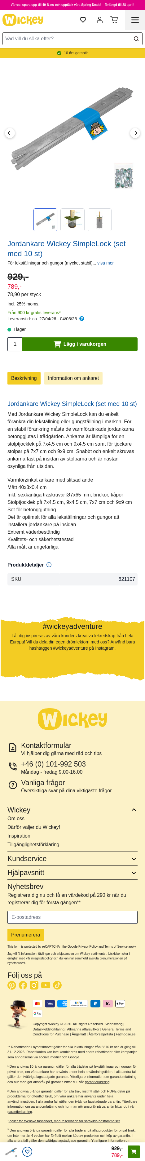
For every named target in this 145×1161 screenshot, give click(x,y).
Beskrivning (24, 378)
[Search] (136, 38)
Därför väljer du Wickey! (33, 827)
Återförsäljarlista (101, 1034)
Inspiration (18, 835)
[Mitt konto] (100, 19)
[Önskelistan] (27, 1152)
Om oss (15, 818)
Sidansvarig (113, 1024)
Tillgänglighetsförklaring (33, 844)
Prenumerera (25, 934)
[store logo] (22, 20)
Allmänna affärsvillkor (83, 1029)
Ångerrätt (79, 1034)
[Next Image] (135, 133)
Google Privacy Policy (83, 946)
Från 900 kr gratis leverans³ (33, 312)
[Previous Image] (10, 133)
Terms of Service (115, 946)
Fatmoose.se (126, 1034)
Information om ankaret (73, 378)
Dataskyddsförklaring (48, 1029)
